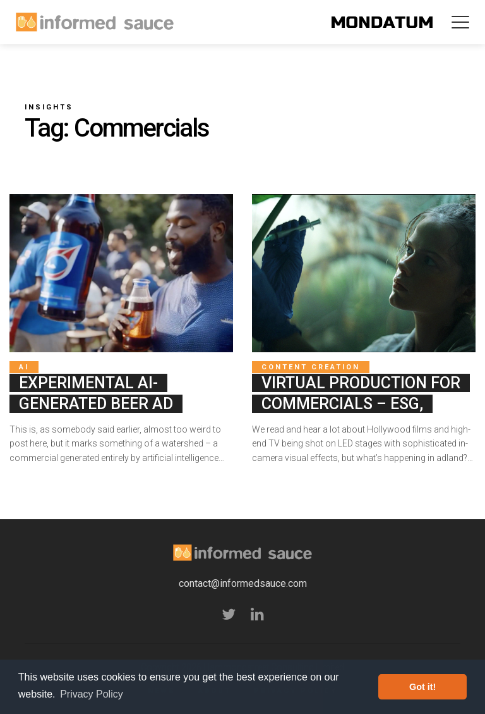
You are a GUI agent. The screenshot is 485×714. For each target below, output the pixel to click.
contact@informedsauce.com (243, 583)
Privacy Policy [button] (91, 694)
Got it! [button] (422, 687)
